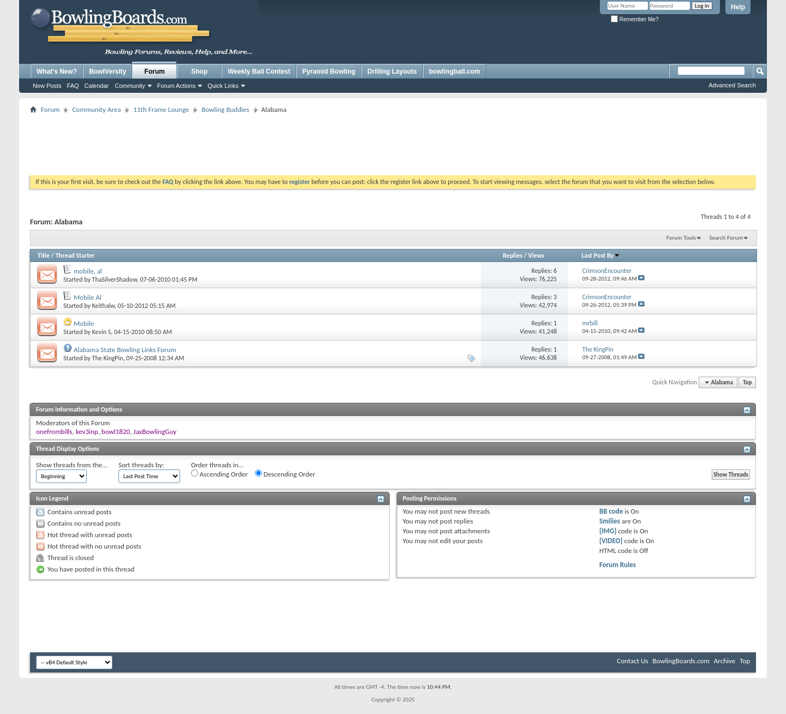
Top (747, 382)
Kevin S (101, 332)
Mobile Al (88, 297)
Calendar (97, 85)
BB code (611, 511)
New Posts (47, 85)
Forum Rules (617, 565)
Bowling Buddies (225, 109)
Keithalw (103, 306)
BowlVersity (107, 71)
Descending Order (285, 473)
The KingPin (107, 358)
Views (536, 255)
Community (130, 85)
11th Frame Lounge (161, 109)
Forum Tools (681, 237)
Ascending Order (219, 473)
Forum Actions (176, 85)
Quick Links (223, 85)
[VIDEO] (611, 541)
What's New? (57, 71)
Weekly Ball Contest (259, 71)
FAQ (73, 85)
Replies (512, 255)
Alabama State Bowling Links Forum (125, 350)
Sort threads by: (141, 465)
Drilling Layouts (392, 71)
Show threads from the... (72, 465)
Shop (199, 71)
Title (44, 255)
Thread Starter (75, 255)
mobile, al (88, 271)
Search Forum (726, 237)
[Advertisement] (393, 140)
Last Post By (600, 255)
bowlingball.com (454, 71)
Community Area (96, 109)
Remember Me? (634, 19)
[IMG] (608, 531)
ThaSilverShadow (114, 279)
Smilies (609, 521)
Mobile (84, 323)
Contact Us (632, 661)
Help (738, 7)
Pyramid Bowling (328, 71)
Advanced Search (732, 85)
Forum (155, 71)
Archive (724, 661)
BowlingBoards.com (680, 661)
